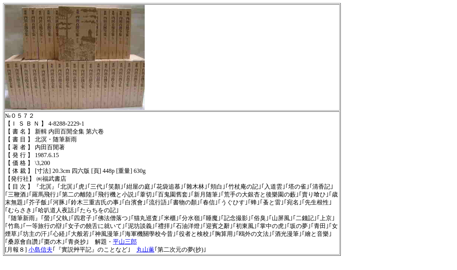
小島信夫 (40, 249)
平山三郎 (125, 241)
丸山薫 (145, 249)
